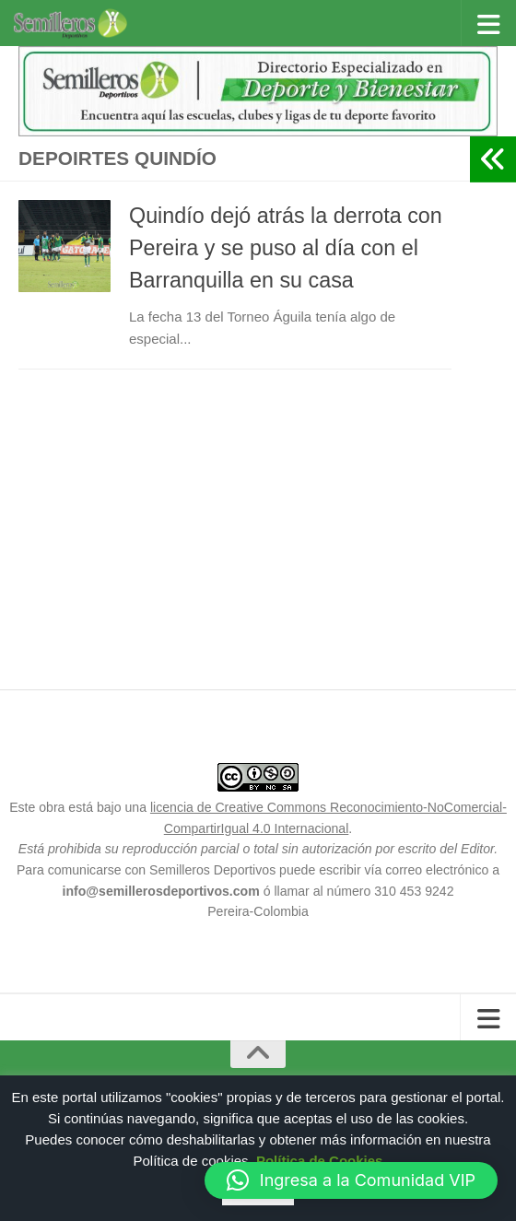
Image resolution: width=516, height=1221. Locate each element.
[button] (351, 1180)
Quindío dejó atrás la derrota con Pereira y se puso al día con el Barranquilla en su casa (285, 248)
